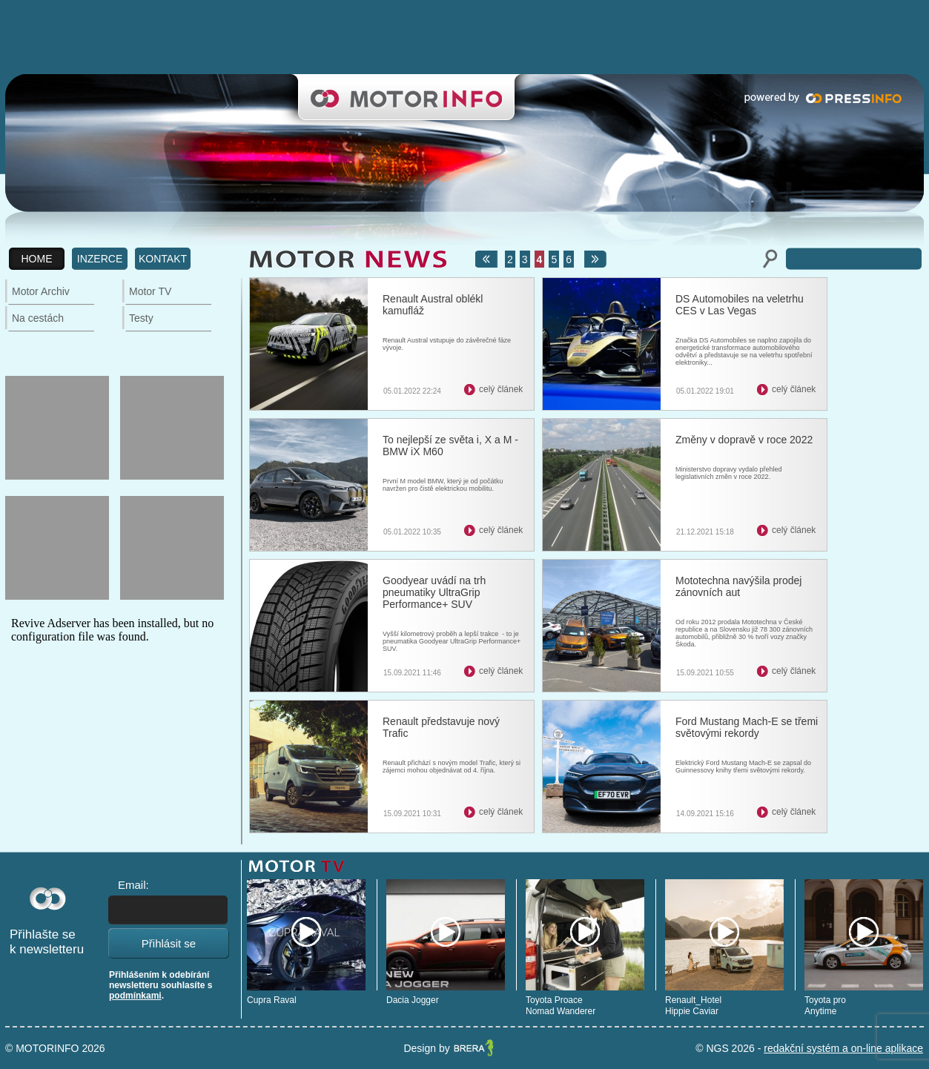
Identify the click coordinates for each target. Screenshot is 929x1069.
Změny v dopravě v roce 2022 (744, 440)
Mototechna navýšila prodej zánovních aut (738, 586)
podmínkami (135, 995)
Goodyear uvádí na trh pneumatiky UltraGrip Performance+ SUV (434, 592)
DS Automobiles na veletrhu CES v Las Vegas (739, 305)
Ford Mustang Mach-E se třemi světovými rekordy (746, 727)
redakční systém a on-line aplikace (843, 1048)
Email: (133, 884)
